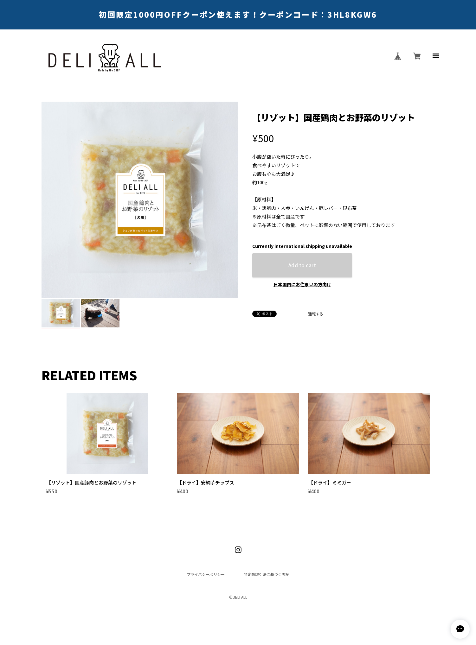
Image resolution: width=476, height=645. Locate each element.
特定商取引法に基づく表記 (266, 563)
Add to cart (302, 265)
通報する (315, 314)
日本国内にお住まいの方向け (302, 284)
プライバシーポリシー (206, 563)
